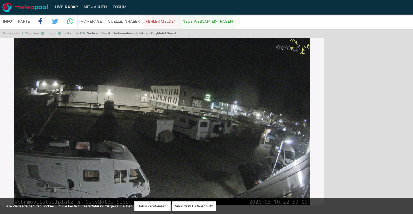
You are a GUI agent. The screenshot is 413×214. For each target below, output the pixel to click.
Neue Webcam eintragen (207, 21)
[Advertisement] (369, 126)
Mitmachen (95, 7)
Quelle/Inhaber (124, 21)
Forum (119, 7)
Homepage (91, 21)
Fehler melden (161, 21)
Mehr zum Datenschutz (194, 206)
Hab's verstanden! (152, 206)
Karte (24, 21)
